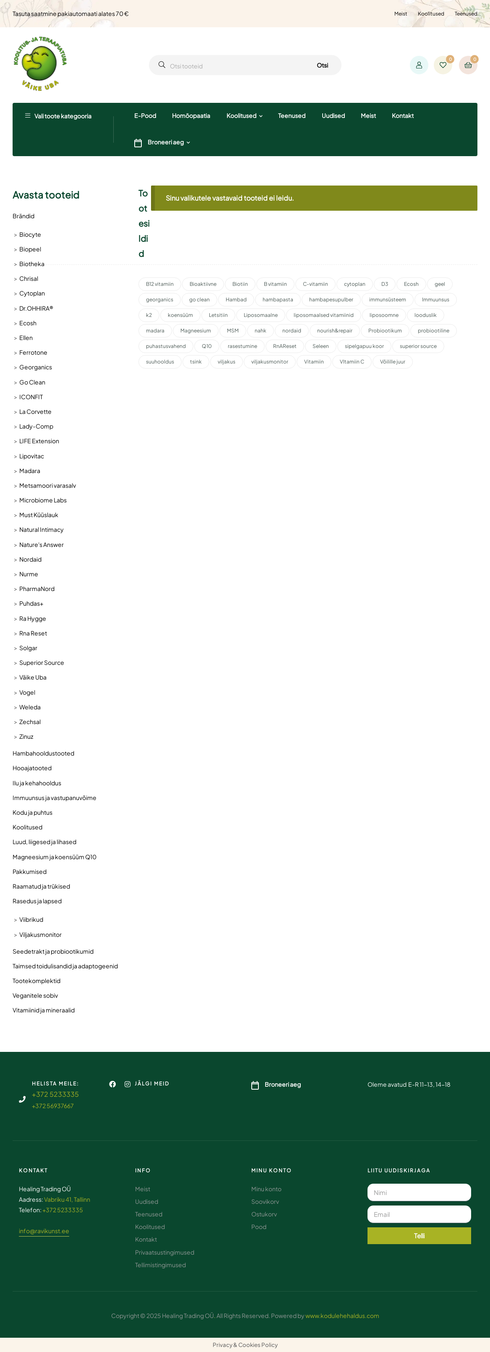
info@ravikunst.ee (44, 1230)
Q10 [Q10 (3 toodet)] (207, 346)
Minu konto (271, 1170)
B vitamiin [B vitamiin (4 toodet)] (275, 284)
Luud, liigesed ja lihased (44, 841)
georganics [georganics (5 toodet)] (159, 299)
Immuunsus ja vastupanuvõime (54, 797)
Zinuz (26, 736)
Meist (400, 13)
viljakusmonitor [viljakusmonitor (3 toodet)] (269, 361)
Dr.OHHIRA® (36, 308)
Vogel (27, 692)
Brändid (23, 216)
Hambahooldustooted (43, 753)
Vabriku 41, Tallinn (67, 1199)
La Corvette (35, 411)
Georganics (35, 367)
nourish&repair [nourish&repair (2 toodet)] (334, 330)
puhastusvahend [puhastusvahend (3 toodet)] (166, 346)
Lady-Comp (36, 426)
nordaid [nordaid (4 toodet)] (291, 330)
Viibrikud (31, 919)
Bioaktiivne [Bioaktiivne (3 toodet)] (203, 284)
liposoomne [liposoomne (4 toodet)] (384, 315)
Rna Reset (33, 633)
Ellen (26, 337)
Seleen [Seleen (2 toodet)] (321, 346)
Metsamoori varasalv (47, 485)
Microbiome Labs (43, 500)
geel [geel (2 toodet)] (440, 284)
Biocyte (30, 234)
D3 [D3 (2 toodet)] (384, 284)
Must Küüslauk (38, 514)
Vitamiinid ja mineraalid (44, 1010)
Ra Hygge (32, 618)
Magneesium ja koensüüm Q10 (54, 856)
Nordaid (30, 559)
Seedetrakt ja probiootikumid (53, 951)
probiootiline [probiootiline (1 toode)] (433, 330)
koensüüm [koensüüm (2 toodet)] (180, 315)
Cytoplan (32, 293)
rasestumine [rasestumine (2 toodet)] (242, 346)
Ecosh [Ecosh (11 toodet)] (411, 284)
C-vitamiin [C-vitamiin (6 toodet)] (315, 284)
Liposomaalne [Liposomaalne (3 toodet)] (261, 315)
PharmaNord (37, 588)
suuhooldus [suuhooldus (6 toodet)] (160, 361)
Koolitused (431, 13)
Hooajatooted (32, 767)
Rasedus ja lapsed (37, 901)
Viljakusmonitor (40, 934)
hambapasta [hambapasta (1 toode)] (278, 299)
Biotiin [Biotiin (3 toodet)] (240, 284)
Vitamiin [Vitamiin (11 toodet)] (314, 361)
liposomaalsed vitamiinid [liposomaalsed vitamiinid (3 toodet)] (324, 315)
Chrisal (28, 278)
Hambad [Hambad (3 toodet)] (236, 299)
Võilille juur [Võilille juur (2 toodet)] (392, 361)
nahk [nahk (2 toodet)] (260, 330)
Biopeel (30, 249)
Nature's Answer (41, 544)
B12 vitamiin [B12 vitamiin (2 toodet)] (160, 284)
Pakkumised (30, 871)
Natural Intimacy (41, 529)
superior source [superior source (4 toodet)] (418, 346)
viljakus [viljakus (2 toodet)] (226, 361)
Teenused (466, 13)
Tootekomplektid (36, 980)
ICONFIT (31, 396)
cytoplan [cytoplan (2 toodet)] (354, 284)
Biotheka (31, 263)
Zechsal (30, 721)
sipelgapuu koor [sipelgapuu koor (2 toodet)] (364, 346)
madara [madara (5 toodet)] (155, 330)
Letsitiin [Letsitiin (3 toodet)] (218, 315)
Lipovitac (31, 456)
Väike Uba (33, 677)
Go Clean (32, 382)
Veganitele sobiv (35, 995)
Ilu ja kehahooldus (37, 783)
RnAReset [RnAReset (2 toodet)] (285, 346)
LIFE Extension (39, 441)
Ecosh (27, 323)
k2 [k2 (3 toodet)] (149, 315)
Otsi (322, 65)
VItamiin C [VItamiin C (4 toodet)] (352, 361)
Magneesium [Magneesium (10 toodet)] (195, 330)
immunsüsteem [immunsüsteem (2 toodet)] (387, 299)
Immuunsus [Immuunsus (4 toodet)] (435, 299)
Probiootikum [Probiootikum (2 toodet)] (385, 330)
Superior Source (41, 662)
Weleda (30, 707)
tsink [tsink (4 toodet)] (196, 361)
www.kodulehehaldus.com (342, 1315)
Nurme (28, 574)
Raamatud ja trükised (41, 886)
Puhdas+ (31, 603)
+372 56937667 (53, 1105)
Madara (29, 470)
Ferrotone (33, 352)
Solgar (28, 647)
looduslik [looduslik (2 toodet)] (425, 315)
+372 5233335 (55, 1094)
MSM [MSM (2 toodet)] (233, 330)
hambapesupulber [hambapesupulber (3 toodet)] (331, 299)
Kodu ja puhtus (32, 812)
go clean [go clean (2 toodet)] (199, 299)
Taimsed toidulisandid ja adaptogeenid (65, 966)
